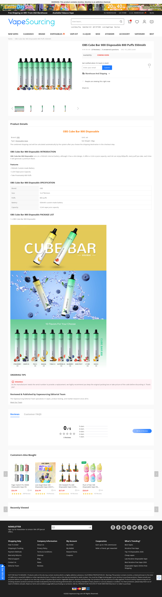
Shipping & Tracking (15, 548)
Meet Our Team (16, 402)
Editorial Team (13, 566)
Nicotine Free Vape (132, 548)
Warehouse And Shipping (96, 73)
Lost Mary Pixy (76, 27)
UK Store (122, 13)
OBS (18, 137)
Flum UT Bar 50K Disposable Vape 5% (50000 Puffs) (90, 487)
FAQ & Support (13, 559)
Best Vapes (129, 545)
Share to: (85, 88)
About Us (40, 545)
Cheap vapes (129, 555)
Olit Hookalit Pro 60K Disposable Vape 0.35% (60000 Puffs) (67, 487)
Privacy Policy (42, 548)
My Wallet (70, 548)
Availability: (87, 55)
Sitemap (40, 555)
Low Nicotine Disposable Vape (136, 559)
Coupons (69, 555)
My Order (70, 545)
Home (10, 39)
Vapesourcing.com (76, 593)
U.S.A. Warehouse (138, 13)
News (39, 562)
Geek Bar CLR (86, 27)
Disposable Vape (22, 141)
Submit (107, 68)
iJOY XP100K (97, 27)
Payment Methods (15, 552)
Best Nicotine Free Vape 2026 (136, 562)
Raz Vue (117, 27)
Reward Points (71, 552)
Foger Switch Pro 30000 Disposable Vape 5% (20, 486)
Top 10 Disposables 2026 (134, 552)
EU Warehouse (110, 13)
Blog (152, 13)
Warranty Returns (14, 555)
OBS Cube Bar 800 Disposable (81, 131)
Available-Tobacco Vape (63, 13)
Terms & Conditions (44, 552)
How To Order (13, 545)
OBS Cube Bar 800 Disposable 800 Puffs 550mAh (33, 39)
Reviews (40, 566)
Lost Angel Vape (107, 27)
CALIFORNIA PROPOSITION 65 (94, 575)
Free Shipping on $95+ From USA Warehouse (27, 13)
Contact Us (12, 562)
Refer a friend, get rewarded (106, 548)
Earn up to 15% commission (106, 545)
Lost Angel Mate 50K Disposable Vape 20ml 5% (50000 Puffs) (45, 487)
